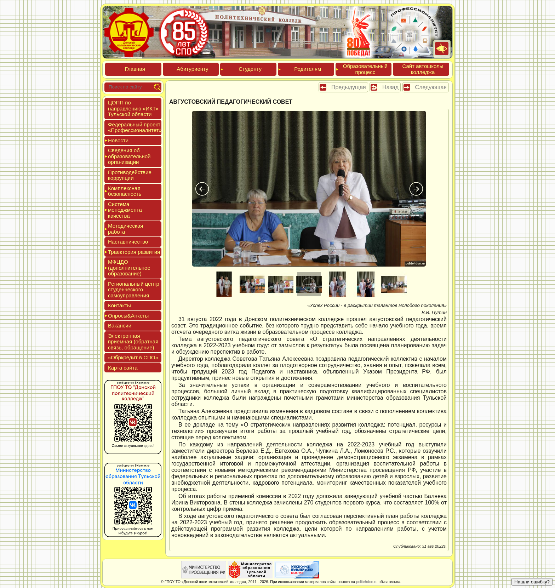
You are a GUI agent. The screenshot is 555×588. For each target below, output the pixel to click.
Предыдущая (348, 87)
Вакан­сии (119, 325)
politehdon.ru (367, 582)
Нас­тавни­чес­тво (128, 242)
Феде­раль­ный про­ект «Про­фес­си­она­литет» (135, 127)
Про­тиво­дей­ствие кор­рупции (129, 175)
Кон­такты (119, 305)
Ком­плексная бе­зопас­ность (124, 191)
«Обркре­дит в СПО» (133, 357)
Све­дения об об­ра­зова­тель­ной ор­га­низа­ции (129, 156)
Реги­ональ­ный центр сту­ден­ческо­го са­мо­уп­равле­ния (133, 289)
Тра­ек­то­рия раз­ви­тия (134, 252)
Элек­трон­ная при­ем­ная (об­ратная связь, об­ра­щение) (133, 341)
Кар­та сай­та (123, 368)
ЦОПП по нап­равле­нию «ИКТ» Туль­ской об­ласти (133, 108)
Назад (390, 87)
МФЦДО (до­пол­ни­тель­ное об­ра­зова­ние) (129, 267)
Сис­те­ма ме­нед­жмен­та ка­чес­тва (125, 210)
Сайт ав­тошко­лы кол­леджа (422, 69)
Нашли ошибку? (532, 581)
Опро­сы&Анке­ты (128, 316)
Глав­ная (135, 69)
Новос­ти (118, 140)
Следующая (431, 87)
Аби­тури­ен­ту (192, 69)
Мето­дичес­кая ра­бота (125, 229)
